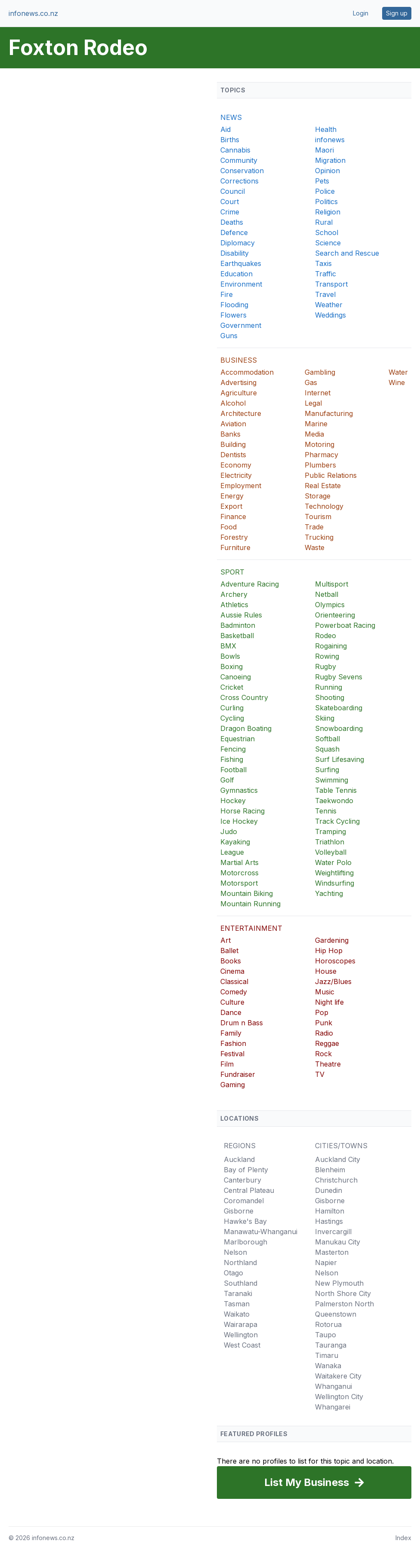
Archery (233, 594)
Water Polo (333, 862)
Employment (240, 485)
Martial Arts (239, 862)
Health (326, 129)
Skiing (324, 718)
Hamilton (329, 1211)
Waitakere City (338, 1376)
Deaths (231, 222)
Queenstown (335, 1314)
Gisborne (238, 1211)
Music (324, 991)
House (326, 971)
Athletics (234, 604)
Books (230, 961)
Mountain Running (250, 903)
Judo (228, 831)
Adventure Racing (249, 584)
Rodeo (325, 635)
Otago (233, 1273)
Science (328, 242)
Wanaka (328, 1365)
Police (325, 191)
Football (233, 769)
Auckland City (337, 1159)
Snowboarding (339, 728)
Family (230, 1033)
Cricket (231, 687)
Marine (316, 423)
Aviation (233, 423)
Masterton (332, 1252)
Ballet (229, 950)
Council (232, 191)
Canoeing (235, 677)
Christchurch (336, 1180)
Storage (317, 496)
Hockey (233, 800)
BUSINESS (238, 360)
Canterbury (242, 1180)
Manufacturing (329, 413)
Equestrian (237, 738)
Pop (321, 1012)
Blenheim (330, 1169)
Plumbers (320, 465)
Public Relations (331, 475)
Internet (317, 392)
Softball (327, 738)
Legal (313, 403)
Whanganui (333, 1386)
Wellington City (339, 1396)
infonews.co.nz (33, 13)
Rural (324, 222)
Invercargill (333, 1231)
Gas (311, 382)
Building (233, 444)
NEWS (231, 117)
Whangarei (332, 1407)
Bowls (230, 656)
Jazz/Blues (333, 981)
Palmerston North (344, 1303)
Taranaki (238, 1293)
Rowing (327, 656)
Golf (227, 780)
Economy (235, 465)
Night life (329, 1002)
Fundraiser (237, 1074)
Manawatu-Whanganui (260, 1231)
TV (319, 1074)
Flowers (233, 315)
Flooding (234, 304)
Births (229, 139)
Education (236, 273)
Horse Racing (242, 811)
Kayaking (235, 842)
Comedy (233, 991)
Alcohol (233, 403)
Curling (232, 707)
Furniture (235, 547)
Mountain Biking (246, 893)
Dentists (233, 454)
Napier (326, 1262)
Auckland (239, 1159)
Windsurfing (334, 883)
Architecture (240, 413)
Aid (225, 129)
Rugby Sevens (338, 677)
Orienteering (335, 615)
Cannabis (235, 150)
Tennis (326, 811)
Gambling (320, 372)
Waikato (237, 1314)
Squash (327, 749)
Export (231, 506)
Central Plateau (249, 1190)
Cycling (232, 718)
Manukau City (337, 1242)
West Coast (242, 1345)
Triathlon (329, 842)
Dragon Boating (246, 728)
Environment (241, 284)
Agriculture (238, 392)
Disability (234, 253)
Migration (330, 160)
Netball (326, 594)
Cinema (232, 971)
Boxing (231, 666)
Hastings (329, 1221)
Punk (323, 1022)
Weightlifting (334, 872)
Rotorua (328, 1324)
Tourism (318, 516)
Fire (226, 294)
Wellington (241, 1334)
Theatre (328, 1064)
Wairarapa (240, 1324)
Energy (232, 496)
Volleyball (330, 852)
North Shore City (343, 1293)
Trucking (319, 537)
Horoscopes (335, 961)
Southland (240, 1283)
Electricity (236, 475)
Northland (240, 1262)
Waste (314, 547)
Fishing (231, 759)
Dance (230, 1012)
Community (238, 160)
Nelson (235, 1252)
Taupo (325, 1334)
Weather (329, 304)
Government (240, 325)
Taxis (323, 263)
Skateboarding (338, 707)
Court (229, 201)
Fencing (233, 749)
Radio (324, 1033)
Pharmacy (321, 454)
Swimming (331, 780)
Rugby (325, 666)
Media (314, 434)
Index (403, 1537)
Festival (232, 1053)
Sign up (397, 13)
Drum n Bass (241, 1022)
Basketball (237, 635)
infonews (330, 139)
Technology (324, 506)
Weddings (330, 315)
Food (228, 527)
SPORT (232, 572)
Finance (233, 516)
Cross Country (244, 697)
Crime (229, 212)
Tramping (330, 831)
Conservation (242, 170)
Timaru (326, 1355)
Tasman (237, 1303)
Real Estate (323, 485)
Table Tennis (336, 790)
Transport (331, 284)
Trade (314, 527)
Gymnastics (239, 790)
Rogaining (331, 646)
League (232, 852)
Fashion (233, 1043)
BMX (228, 646)
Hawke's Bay (245, 1221)
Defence (234, 232)
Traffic (325, 273)
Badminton (237, 625)
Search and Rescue (347, 253)
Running (328, 687)
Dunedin (328, 1190)
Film (227, 1064)
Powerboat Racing (345, 625)
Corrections (239, 181)
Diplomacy (237, 242)
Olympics (330, 604)
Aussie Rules (241, 615)
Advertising (238, 382)
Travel (325, 294)
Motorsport (239, 883)
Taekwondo (334, 800)
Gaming (232, 1084)
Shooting (329, 697)
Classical (234, 981)
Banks (230, 434)
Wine (397, 382)
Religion (327, 212)
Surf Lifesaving (339, 759)
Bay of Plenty (246, 1169)
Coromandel (244, 1200)
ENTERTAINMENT (251, 928)
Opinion (327, 170)
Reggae (327, 1043)
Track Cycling (337, 821)
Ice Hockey (239, 821)
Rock (323, 1053)
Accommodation (247, 372)
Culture (232, 1002)
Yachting (329, 893)
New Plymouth (339, 1283)
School (326, 232)
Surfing (327, 769)
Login (360, 13)
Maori (324, 150)
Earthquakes (240, 263)
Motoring (319, 444)
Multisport (331, 584)
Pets (322, 181)
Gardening (332, 940)
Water (398, 372)
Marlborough (245, 1242)
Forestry (234, 537)
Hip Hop (329, 950)
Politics (326, 201)
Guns (229, 335)
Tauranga (330, 1345)
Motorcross (239, 872)
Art (225, 940)
